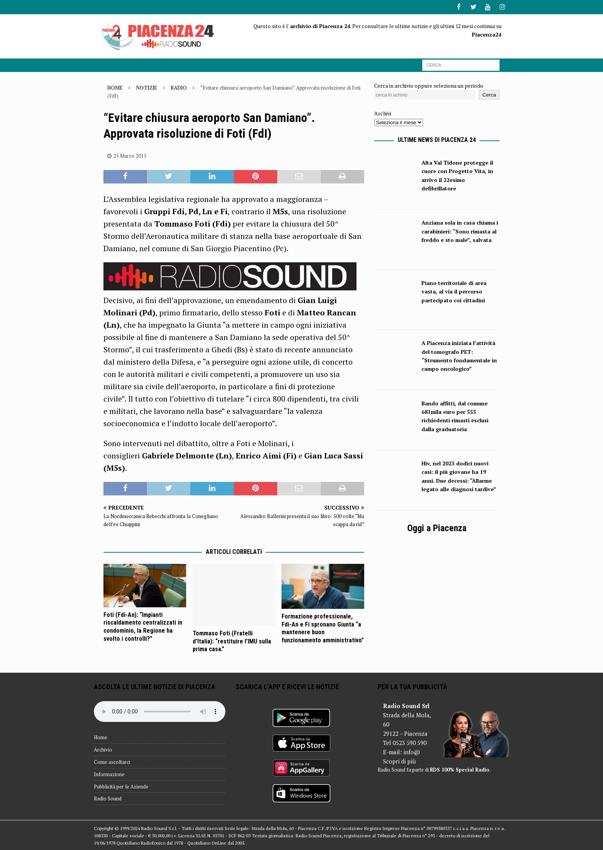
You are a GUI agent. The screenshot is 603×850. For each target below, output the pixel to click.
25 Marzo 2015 (130, 155)
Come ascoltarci (112, 761)
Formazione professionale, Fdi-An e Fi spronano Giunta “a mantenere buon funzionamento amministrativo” (323, 627)
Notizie (146, 86)
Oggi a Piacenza (436, 527)
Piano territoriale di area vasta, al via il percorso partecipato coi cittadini (453, 290)
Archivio (103, 749)
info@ (411, 751)
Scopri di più (399, 760)
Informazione (109, 773)
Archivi (382, 113)
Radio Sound (108, 798)
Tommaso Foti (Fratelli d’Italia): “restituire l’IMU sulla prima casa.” (232, 640)
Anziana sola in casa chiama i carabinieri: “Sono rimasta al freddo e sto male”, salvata (459, 230)
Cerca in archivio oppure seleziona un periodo (428, 84)
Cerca (489, 94)
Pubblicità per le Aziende (121, 785)
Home (100, 736)
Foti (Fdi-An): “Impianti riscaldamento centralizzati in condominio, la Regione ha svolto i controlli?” (142, 626)
